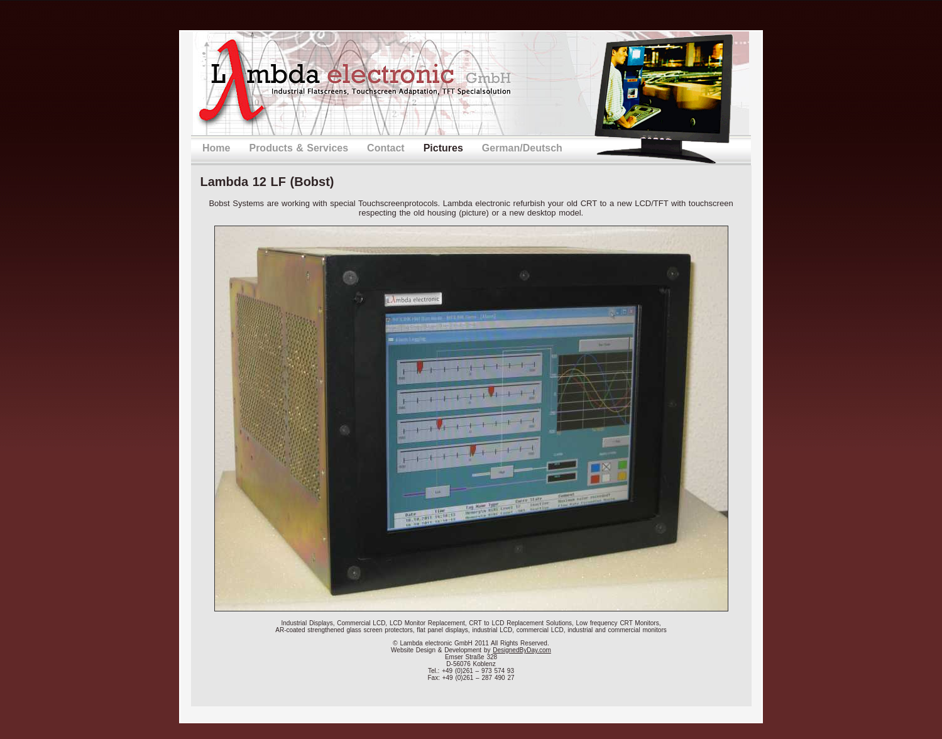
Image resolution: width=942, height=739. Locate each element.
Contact (386, 148)
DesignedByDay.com (522, 650)
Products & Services (298, 148)
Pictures (443, 148)
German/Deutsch (522, 148)
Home (216, 148)
